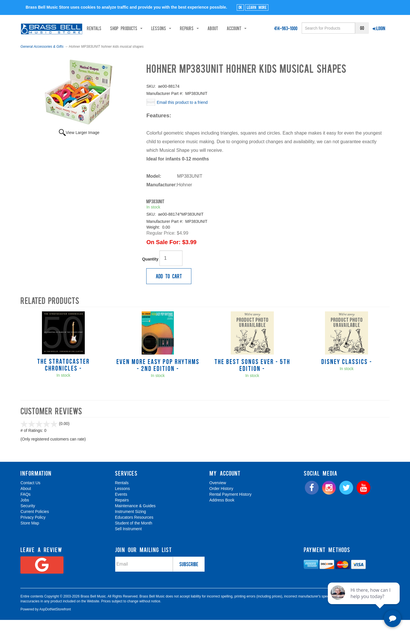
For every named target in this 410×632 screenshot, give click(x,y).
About (151, 43)
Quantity (150, 271)
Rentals (32, 43)
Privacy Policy (32, 529)
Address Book (221, 512)
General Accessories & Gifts (41, 58)
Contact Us (30, 494)
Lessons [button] (99, 43)
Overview (217, 494)
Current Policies (34, 523)
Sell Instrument (128, 540)
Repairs (122, 512)
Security (27, 517)
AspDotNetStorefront (55, 621)
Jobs (24, 512)
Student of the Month (133, 535)
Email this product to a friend (182, 114)
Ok (240, 7)
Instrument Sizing (130, 523)
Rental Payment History (230, 506)
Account (175, 43)
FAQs (25, 506)
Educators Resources (134, 529)
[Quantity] (170, 270)
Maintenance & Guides (135, 517)
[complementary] (364, 600)
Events (121, 506)
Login (379, 28)
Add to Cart (169, 288)
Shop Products (64, 43)
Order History (221, 500)
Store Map (29, 535)
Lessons (122, 500)
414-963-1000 (285, 28)
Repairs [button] (127, 43)
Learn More (257, 7)
